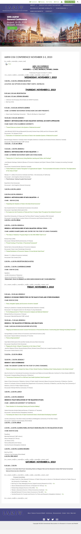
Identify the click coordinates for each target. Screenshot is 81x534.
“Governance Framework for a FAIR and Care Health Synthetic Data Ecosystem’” (28, 377)
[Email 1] (57, 519)
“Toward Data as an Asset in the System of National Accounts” (23, 127)
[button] (70, 2)
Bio (30, 481)
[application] (36, 5)
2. (5, 312)
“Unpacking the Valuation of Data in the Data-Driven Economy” (23, 204)
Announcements (36, 11)
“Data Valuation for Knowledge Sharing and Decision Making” (23, 406)
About (33, 5)
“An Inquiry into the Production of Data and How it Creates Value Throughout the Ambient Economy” (33, 212)
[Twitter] (49, 2)
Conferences (62, 8)
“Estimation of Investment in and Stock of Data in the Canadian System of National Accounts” (32, 135)
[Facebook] (33, 2)
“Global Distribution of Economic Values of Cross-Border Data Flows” (25, 251)
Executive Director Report (50, 5)
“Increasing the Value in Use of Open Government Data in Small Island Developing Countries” (31, 414)
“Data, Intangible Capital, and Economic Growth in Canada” (22, 303)
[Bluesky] (41, 2)
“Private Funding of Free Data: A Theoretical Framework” (21, 243)
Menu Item (73, 513)
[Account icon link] (62, 2)
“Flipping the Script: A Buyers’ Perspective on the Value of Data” (23, 346)
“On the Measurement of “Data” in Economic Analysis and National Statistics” (27, 312)
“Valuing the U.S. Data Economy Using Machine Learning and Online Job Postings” (28, 158)
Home (68, 513)
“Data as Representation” (13, 338)
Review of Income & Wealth (42, 8)
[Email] (56, 2)
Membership (68, 5)
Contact (49, 11)
